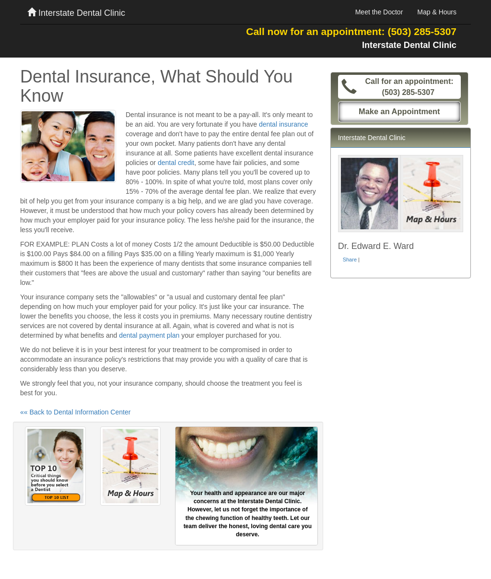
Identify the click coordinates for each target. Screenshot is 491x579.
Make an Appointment (399, 111)
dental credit (176, 162)
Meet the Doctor (379, 12)
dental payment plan (149, 335)
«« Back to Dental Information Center (75, 412)
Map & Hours (436, 12)
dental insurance (283, 124)
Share (350, 259)
